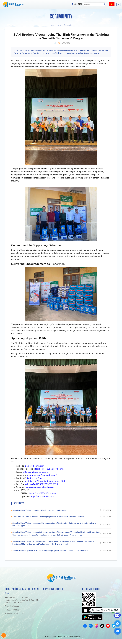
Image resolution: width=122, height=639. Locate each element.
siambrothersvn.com (34, 465)
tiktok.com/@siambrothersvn (36, 471)
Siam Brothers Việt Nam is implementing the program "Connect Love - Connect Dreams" (50, 550)
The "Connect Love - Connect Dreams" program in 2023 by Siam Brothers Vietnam (48, 516)
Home (52, 25)
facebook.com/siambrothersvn (49, 468)
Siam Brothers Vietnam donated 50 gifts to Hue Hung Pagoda (39, 510)
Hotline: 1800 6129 (13, 610)
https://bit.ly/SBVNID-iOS (42, 496)
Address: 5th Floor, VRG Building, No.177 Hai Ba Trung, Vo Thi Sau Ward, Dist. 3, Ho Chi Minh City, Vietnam (22, 600)
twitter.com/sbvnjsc (36, 478)
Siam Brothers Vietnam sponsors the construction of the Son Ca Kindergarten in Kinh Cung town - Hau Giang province (54, 524)
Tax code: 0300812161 (14, 613)
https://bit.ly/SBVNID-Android (43, 493)
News (59, 25)
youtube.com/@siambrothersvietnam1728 (45, 481)
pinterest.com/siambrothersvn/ (40, 487)
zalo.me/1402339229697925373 (41, 484)
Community (67, 25)
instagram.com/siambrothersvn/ (42, 475)
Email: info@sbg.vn (12, 606)
